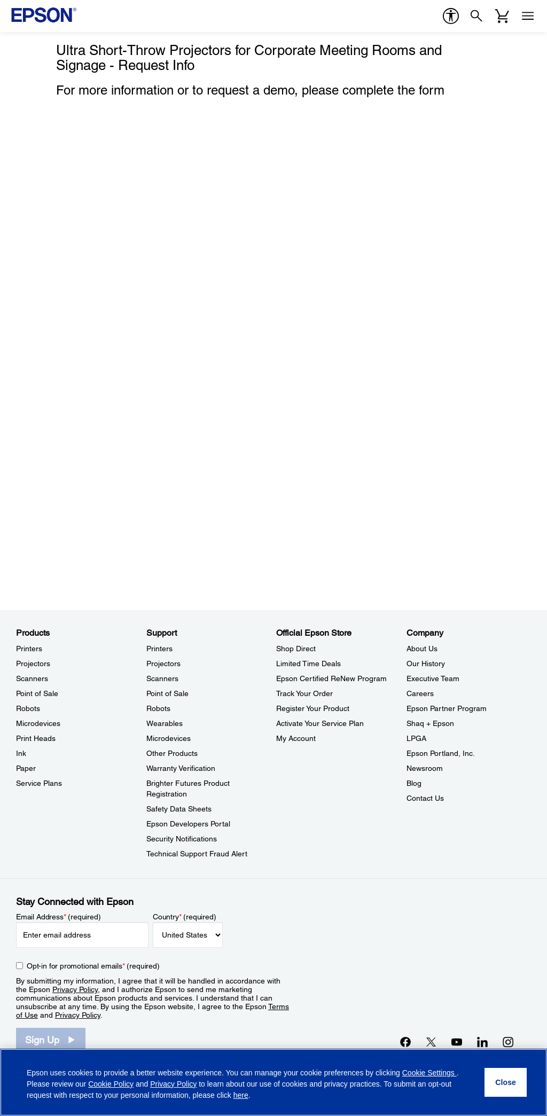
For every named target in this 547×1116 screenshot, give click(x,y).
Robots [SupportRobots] (158, 708)
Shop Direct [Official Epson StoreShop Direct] (296, 648)
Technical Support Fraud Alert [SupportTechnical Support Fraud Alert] (196, 853)
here (240, 1095)
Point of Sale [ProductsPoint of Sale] (37, 693)
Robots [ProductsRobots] (28, 708)
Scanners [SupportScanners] (162, 678)
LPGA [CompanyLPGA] (416, 738)
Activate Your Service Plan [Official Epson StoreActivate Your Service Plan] (320, 723)
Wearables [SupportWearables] (164, 723)
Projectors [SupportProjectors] (163, 663)
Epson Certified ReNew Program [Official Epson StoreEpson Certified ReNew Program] (331, 678)
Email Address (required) (58, 916)
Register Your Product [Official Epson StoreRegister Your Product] (312, 708)
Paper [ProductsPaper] (26, 768)
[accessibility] (450, 16)
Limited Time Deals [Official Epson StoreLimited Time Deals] (308, 663)
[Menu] (527, 16)
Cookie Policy (111, 1084)
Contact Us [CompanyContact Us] (425, 798)
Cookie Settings (429, 1072)
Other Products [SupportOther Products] (172, 753)
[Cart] (502, 16)
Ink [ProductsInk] (21, 753)
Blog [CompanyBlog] (414, 783)
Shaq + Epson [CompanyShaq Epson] (430, 723)
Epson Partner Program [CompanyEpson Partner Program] (447, 708)
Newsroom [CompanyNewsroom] (425, 768)
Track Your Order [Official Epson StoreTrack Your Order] (304, 693)
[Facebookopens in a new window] (405, 1041)
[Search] (476, 16)
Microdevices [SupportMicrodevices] (168, 738)
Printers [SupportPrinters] (159, 648)
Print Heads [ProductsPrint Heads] (36, 738)
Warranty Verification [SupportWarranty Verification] (180, 768)
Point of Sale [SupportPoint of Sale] (167, 693)
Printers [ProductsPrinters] (29, 648)
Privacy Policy (75, 989)
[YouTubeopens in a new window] (456, 1041)
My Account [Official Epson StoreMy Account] (296, 738)
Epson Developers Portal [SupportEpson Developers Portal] (188, 824)
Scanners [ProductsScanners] (32, 678)
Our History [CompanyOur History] (426, 663)
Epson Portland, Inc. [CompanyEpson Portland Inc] (441, 753)
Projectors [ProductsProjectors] (33, 663)
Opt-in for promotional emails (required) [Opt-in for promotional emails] (93, 966)
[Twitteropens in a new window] (431, 1041)
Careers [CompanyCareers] (420, 693)
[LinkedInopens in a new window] (482, 1041)
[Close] (506, 1082)
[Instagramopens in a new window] (508, 1041)
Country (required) (184, 916)
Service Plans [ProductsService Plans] (39, 783)
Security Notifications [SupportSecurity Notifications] (181, 838)
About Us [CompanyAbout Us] (422, 648)
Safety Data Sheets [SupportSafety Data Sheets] (179, 809)
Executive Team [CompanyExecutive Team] (433, 678)
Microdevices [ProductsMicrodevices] (38, 723)
